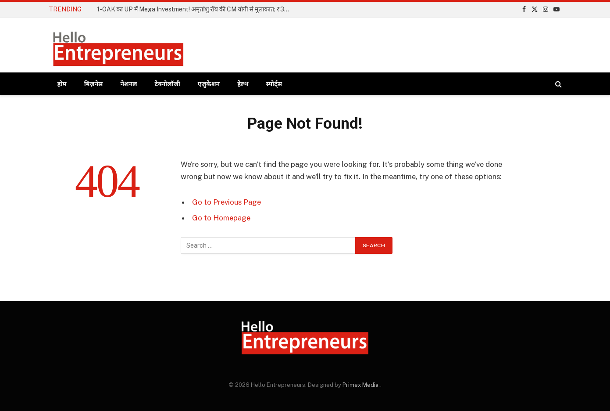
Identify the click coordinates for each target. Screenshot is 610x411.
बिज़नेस (93, 83)
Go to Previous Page (226, 202)
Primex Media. (361, 385)
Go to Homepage (221, 217)
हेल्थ (242, 83)
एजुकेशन (209, 83)
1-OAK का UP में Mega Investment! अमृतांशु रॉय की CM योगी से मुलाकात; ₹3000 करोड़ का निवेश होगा (195, 9)
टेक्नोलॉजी (167, 83)
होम (62, 83)
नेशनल (128, 83)
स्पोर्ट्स (274, 83)
